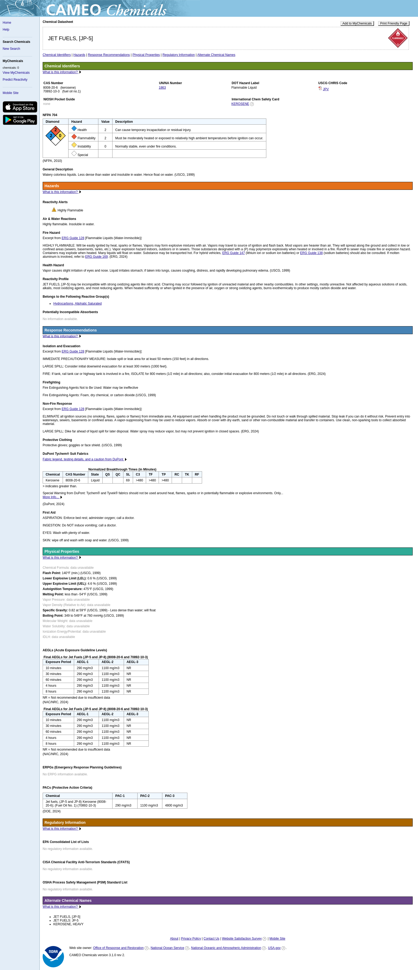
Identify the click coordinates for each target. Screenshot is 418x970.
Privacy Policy (191, 938)
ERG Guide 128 (73, 238)
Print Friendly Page (393, 23)
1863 (162, 87)
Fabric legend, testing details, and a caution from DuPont (83, 459)
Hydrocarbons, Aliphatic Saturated (77, 303)
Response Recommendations (109, 55)
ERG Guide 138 (311, 253)
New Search (11, 49)
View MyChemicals (16, 73)
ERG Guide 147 (233, 253)
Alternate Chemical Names (216, 55)
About (174, 938)
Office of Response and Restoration (118, 948)
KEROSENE (240, 104)
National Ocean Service (167, 948)
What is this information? (61, 72)
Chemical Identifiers (57, 55)
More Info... (51, 497)
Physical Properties (146, 55)
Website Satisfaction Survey (242, 938)
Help (6, 29)
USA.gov (274, 948)
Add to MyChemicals (357, 23)
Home (7, 22)
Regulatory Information (178, 55)
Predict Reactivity (15, 79)
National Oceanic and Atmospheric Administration (226, 948)
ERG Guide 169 (96, 257)
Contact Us (211, 938)
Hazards (79, 55)
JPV (326, 89)
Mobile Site (10, 93)
